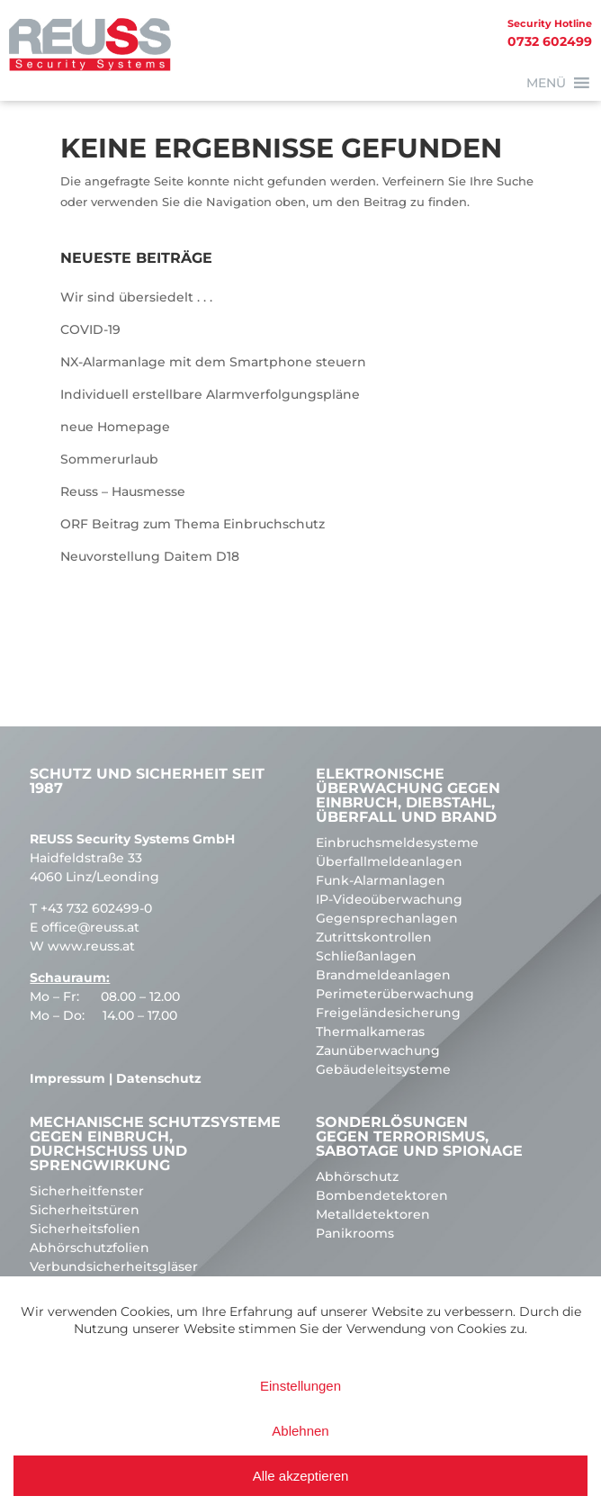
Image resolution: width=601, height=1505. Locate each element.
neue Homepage (115, 427)
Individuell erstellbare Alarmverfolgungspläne (210, 394)
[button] (546, 83)
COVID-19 (90, 329)
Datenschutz (159, 1078)
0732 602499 (296, 32)
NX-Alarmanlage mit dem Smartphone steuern (213, 362)
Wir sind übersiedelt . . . (136, 297)
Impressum (67, 1078)
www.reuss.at (91, 946)
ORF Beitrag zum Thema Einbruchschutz (192, 524)
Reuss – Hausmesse (122, 491)
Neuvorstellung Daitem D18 (149, 556)
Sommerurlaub (109, 459)
